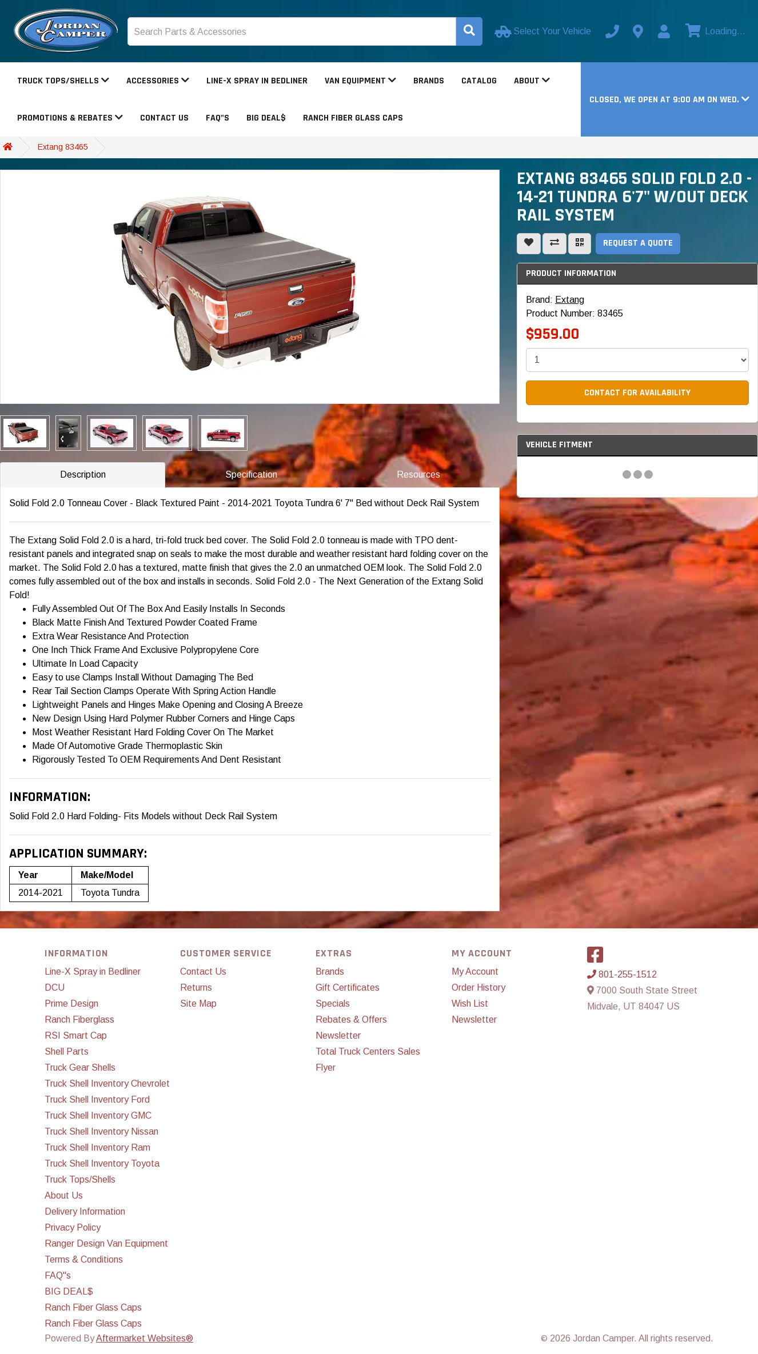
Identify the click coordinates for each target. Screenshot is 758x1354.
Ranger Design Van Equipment (106, 1243)
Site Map (198, 1003)
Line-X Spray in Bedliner (257, 81)
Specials (333, 1003)
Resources (418, 474)
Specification (251, 474)
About (532, 81)
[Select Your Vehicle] (543, 31)
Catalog (479, 81)
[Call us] (612, 31)
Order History (478, 987)
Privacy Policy (73, 1227)
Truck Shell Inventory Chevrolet (107, 1083)
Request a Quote (638, 243)
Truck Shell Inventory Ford (97, 1099)
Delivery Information (85, 1211)
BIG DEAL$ (266, 118)
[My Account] (664, 31)
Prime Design (71, 1003)
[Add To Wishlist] (529, 243)
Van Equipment (360, 81)
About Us (64, 1195)
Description (83, 474)
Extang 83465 (63, 146)
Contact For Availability (637, 393)
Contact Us (164, 118)
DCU (55, 987)
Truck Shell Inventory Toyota (102, 1163)
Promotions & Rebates (70, 118)
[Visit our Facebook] (598, 958)
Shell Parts (67, 1051)
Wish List (470, 1003)
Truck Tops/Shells (63, 81)
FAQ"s (217, 118)
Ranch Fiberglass (79, 1019)
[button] (669, 99)
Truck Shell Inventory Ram (97, 1147)
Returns (196, 987)
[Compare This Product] (554, 243)
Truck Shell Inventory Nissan (101, 1131)
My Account (475, 971)
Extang (569, 300)
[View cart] (714, 31)
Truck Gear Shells (80, 1067)
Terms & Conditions (84, 1259)
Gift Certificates (348, 987)
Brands (428, 81)
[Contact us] (638, 31)
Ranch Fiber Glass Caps (353, 118)
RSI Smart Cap (76, 1035)
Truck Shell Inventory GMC (98, 1115)
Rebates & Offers (351, 1019)
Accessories (157, 81)
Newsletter (338, 1035)
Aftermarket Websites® (144, 1338)
